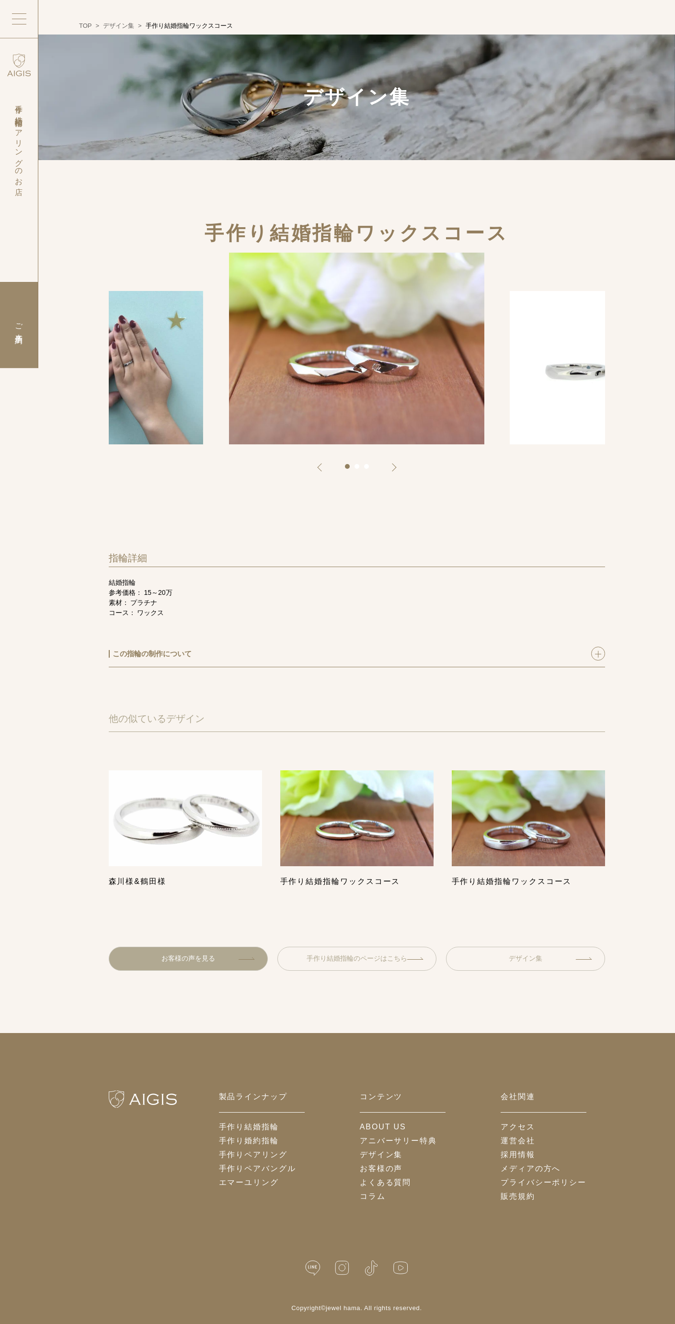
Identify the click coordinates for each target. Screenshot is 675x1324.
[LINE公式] (313, 1268)
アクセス (518, 1127)
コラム (373, 1196)
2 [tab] (360, 470)
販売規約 (518, 1196)
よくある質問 (386, 1182)
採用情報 (518, 1154)
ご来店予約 (19, 325)
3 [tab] (370, 470)
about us (383, 1127)
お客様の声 (381, 1168)
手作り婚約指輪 (249, 1141)
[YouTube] (400, 1268)
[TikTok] (371, 1268)
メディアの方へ (531, 1168)
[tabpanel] (356, 348)
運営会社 (518, 1141)
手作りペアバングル (257, 1168)
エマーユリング (249, 1182)
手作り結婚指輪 (249, 1127)
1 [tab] (350, 470)
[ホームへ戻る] (143, 1099)
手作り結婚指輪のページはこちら (365, 958)
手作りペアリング (253, 1154)
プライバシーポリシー (543, 1182)
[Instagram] (342, 1268)
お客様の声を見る (208, 958)
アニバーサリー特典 (398, 1141)
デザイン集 (550, 958)
